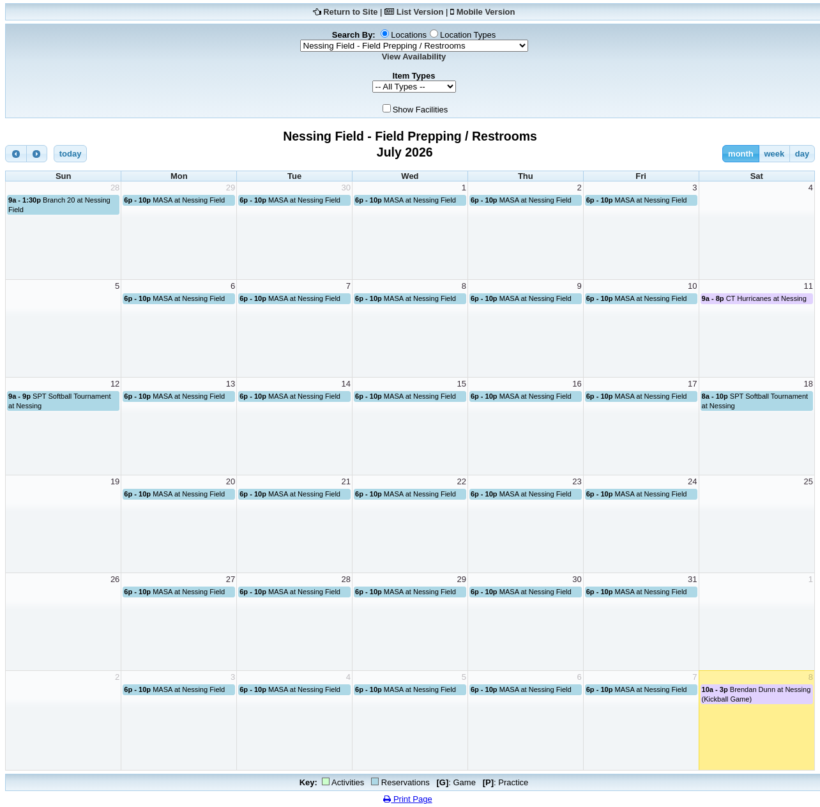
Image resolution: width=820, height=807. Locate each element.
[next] (37, 153)
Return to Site (350, 12)
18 (808, 383)
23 (576, 481)
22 (461, 481)
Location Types (468, 35)
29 (230, 187)
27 (230, 579)
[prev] (16, 153)
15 (461, 383)
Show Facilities (420, 109)
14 (346, 383)
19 (114, 481)
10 (692, 286)
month (741, 153)
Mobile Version (486, 12)
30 (346, 187)
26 (114, 579)
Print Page (407, 799)
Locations (409, 35)
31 (692, 579)
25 (808, 481)
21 (346, 481)
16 (576, 383)
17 (692, 383)
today (70, 153)
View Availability (414, 56)
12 (114, 383)
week (774, 153)
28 (114, 187)
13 (230, 383)
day (802, 153)
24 (692, 481)
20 (230, 481)
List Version (420, 12)
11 (808, 286)
